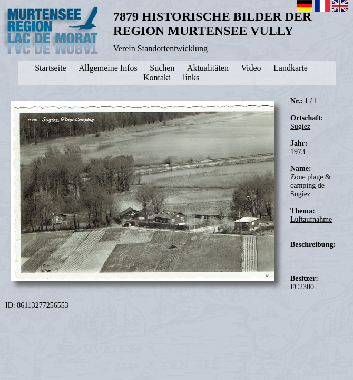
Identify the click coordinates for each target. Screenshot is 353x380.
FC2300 (302, 287)
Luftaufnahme (311, 219)
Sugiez (300, 126)
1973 (297, 152)
